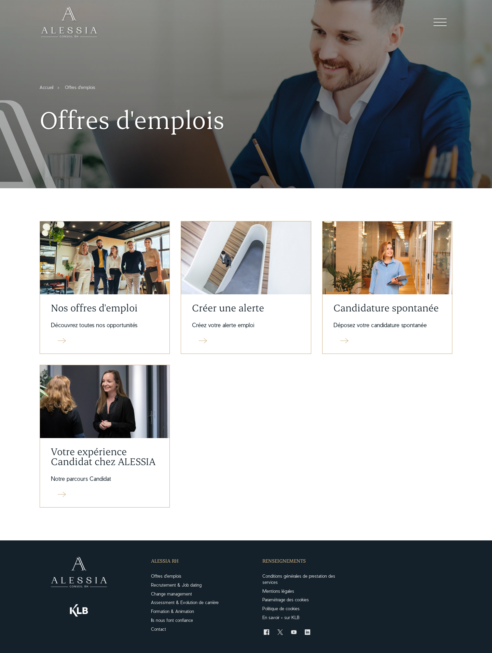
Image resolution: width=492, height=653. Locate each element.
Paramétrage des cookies (285, 599)
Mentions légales (278, 590)
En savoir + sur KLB (280, 617)
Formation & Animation (172, 611)
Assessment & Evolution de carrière (185, 602)
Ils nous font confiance (172, 620)
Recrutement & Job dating (176, 584)
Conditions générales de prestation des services (298, 579)
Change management (171, 593)
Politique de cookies (281, 608)
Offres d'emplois (166, 575)
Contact (158, 628)
